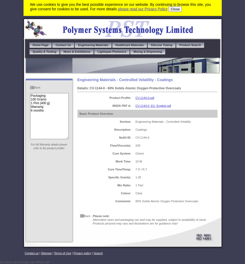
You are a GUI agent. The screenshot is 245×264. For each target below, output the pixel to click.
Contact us (32, 253)
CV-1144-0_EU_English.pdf (153, 105)
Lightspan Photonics (112, 51)
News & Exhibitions (76, 51)
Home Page (41, 45)
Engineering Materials (93, 45)
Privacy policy (82, 253)
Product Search (190, 45)
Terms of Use (62, 253)
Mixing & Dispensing (147, 51)
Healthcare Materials (129, 45)
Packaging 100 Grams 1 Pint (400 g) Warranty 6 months (49, 116)
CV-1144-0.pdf (145, 97)
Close (175, 9)
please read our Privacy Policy (143, 9)
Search (98, 253)
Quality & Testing (45, 51)
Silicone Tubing (161, 45)
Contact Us (63, 45)
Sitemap (46, 253)
